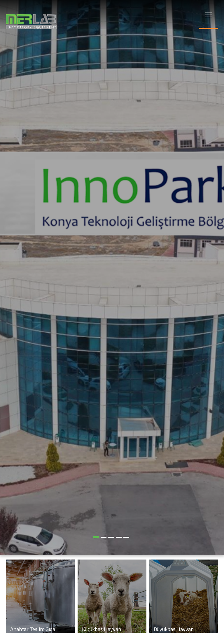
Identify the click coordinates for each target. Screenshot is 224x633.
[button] (96, 537)
